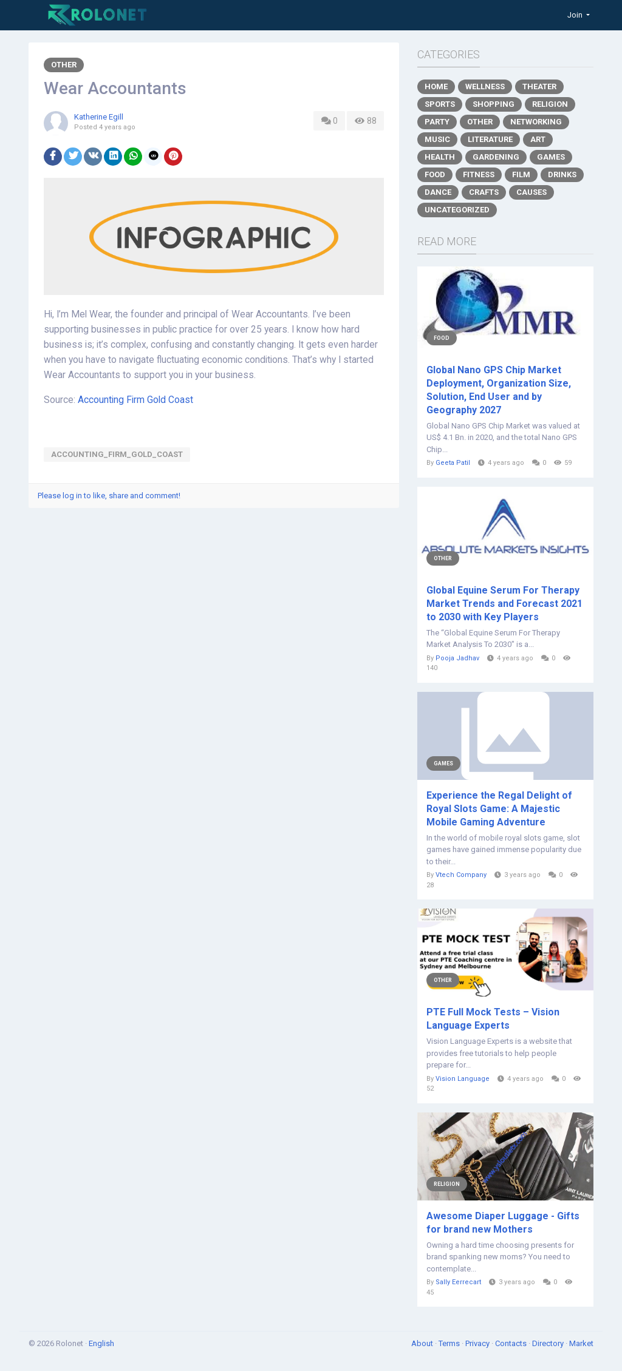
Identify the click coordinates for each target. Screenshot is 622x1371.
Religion (550, 104)
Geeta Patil (453, 463)
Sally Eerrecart (458, 1282)
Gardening (496, 156)
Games (551, 156)
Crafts (484, 192)
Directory (549, 1343)
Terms (450, 1343)
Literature (490, 139)
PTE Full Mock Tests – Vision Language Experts (492, 1018)
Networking (536, 121)
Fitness (478, 174)
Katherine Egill (98, 116)
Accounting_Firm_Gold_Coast (117, 454)
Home (436, 86)
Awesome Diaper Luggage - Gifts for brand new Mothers (502, 1222)
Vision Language (463, 1079)
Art (537, 139)
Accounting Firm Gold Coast (135, 399)
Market (581, 1343)
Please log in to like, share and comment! (109, 495)
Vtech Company (461, 875)
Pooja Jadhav (457, 658)
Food (435, 174)
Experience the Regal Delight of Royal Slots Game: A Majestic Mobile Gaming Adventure (499, 809)
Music (437, 139)
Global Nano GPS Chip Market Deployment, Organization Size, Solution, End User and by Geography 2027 (498, 390)
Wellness (485, 86)
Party (437, 121)
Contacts (511, 1343)
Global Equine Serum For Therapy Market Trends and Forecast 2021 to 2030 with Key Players (504, 603)
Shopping (493, 104)
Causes (531, 192)
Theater (539, 86)
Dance (438, 192)
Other (64, 64)
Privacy (478, 1343)
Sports (440, 104)
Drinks (562, 174)
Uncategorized (457, 209)
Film (521, 174)
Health (440, 156)
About (423, 1343)
